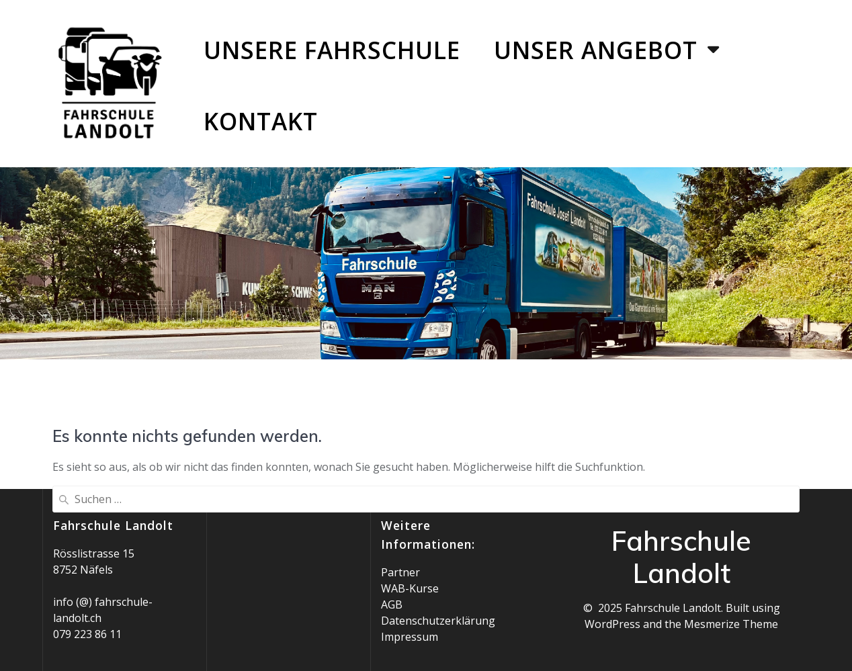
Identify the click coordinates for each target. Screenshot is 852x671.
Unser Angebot (595, 50)
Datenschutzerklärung (438, 620)
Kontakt (261, 121)
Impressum (409, 636)
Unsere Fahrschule (332, 50)
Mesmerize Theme (731, 624)
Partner (400, 572)
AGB (391, 604)
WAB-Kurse (410, 588)
